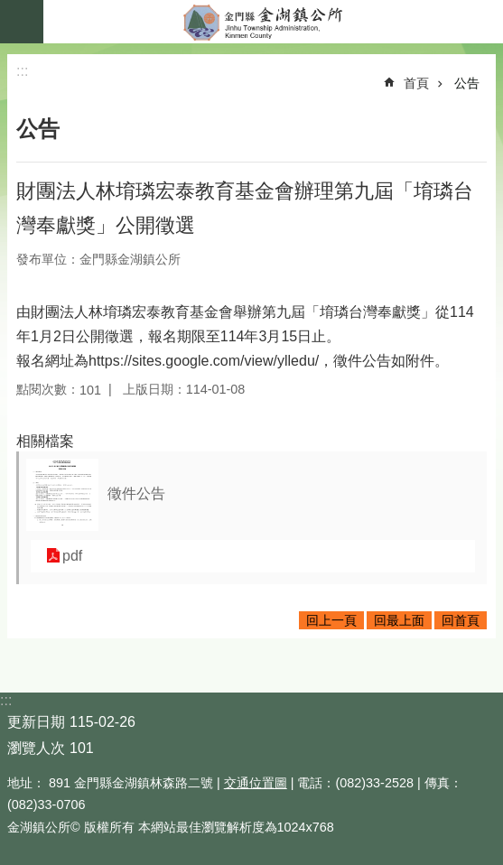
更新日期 (36, 722)
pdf (72, 555)
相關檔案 (45, 441)
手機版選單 (21, 21)
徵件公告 (136, 493)
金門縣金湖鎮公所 (273, 21)
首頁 (416, 83)
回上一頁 (331, 620)
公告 (467, 83)
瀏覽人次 (36, 748)
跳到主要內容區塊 (9, 9)
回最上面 (399, 620)
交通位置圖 (255, 783)
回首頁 (461, 620)
